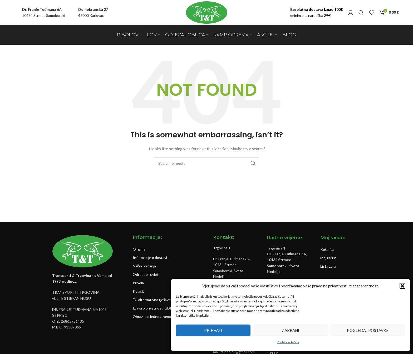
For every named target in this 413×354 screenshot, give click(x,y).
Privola (138, 283)
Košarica (327, 249)
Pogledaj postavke (368, 330)
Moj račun (328, 258)
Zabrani (290, 330)
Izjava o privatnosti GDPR (154, 308)
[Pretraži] (361, 12)
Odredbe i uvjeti (146, 274)
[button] (402, 285)
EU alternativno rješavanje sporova (161, 299)
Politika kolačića (288, 342)
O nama (139, 249)
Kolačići (139, 291)
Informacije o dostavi (150, 257)
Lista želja (328, 266)
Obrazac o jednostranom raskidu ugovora (166, 316)
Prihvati (213, 330)
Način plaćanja (144, 266)
